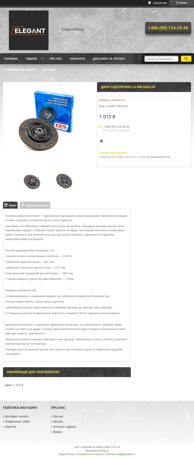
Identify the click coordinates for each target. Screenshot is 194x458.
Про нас (55, 58)
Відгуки (57, 431)
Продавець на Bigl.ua (97, 450)
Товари (31, 58)
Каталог (58, 421)
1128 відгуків (160, 2)
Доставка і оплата (16, 416)
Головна (11, 58)
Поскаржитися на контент (90, 454)
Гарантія (49, 69)
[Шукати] (186, 59)
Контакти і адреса (64, 426)
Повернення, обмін (19, 69)
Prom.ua (115, 447)
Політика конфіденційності (120, 454)
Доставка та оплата (109, 58)
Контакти (77, 58)
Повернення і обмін (17, 421)
